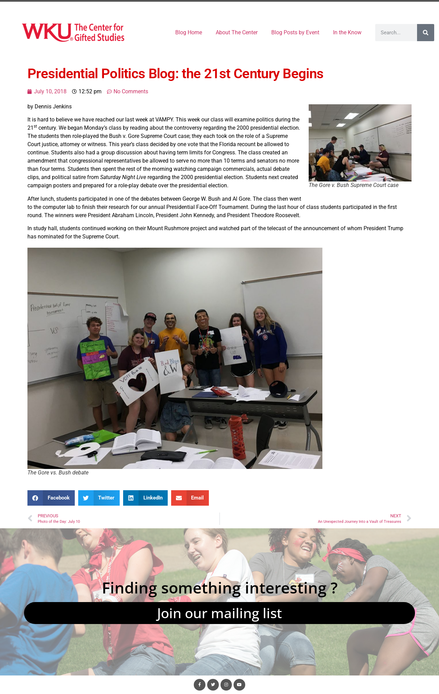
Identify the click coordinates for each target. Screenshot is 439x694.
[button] (51, 498)
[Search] (425, 32)
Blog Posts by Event (295, 32)
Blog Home (188, 32)
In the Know (347, 32)
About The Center (237, 32)
